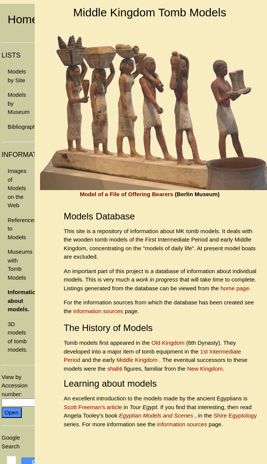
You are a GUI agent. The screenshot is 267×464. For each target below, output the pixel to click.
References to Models (21, 228)
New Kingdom (204, 368)
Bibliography (21, 126)
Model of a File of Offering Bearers (126, 194)
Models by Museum (19, 103)
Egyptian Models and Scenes (157, 415)
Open (12, 412)
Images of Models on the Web (17, 188)
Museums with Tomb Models (20, 264)
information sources (98, 311)
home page (234, 288)
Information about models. (21, 300)
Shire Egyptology (235, 415)
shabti (115, 368)
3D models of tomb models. (18, 337)
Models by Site (17, 75)
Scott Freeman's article (93, 407)
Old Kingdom (168, 342)
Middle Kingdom (137, 360)
